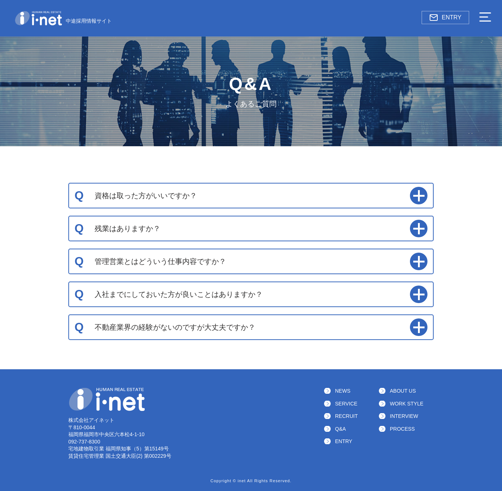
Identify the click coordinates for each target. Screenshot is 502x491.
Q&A (340, 429)
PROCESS (402, 429)
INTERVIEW (404, 416)
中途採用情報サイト (63, 18)
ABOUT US (403, 391)
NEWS (342, 391)
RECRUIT (346, 416)
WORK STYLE (406, 404)
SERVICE (346, 404)
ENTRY (445, 17)
